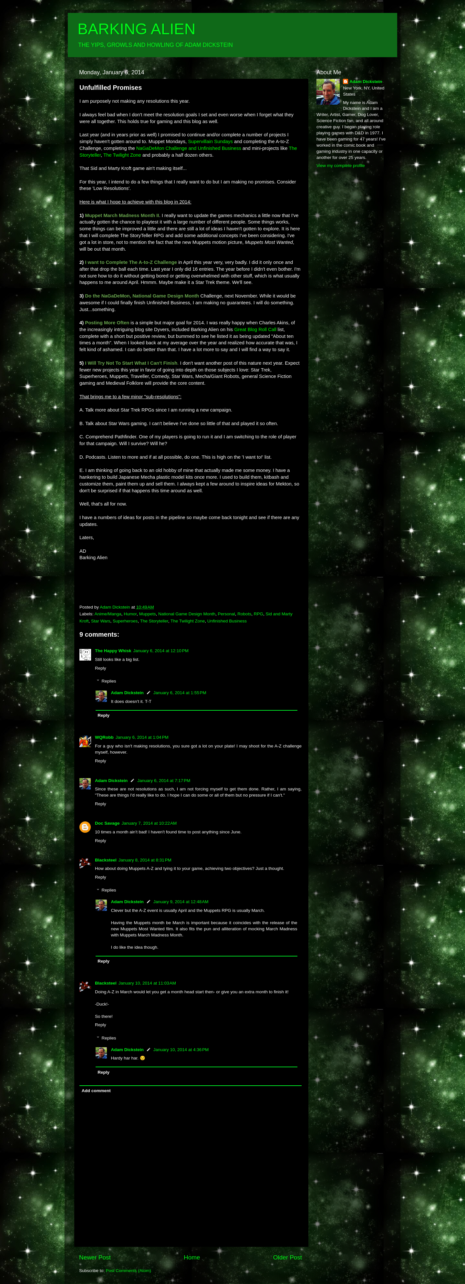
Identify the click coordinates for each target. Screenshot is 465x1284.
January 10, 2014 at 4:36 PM (181, 1049)
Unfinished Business (227, 621)
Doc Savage (107, 823)
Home (192, 1257)
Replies (109, 681)
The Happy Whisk (113, 650)
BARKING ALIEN (136, 28)
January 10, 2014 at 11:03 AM (147, 983)
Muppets (147, 613)
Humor (130, 613)
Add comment (96, 1090)
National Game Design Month (186, 613)
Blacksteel (106, 860)
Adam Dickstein (127, 692)
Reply (100, 668)
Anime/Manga (108, 613)
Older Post (287, 1257)
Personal (226, 613)
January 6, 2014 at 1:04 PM (142, 737)
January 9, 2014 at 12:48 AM (181, 901)
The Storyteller (154, 621)
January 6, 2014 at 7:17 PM (163, 780)
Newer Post (95, 1257)
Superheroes (125, 621)
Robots (244, 613)
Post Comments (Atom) (128, 1270)
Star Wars (100, 621)
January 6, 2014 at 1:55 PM (179, 692)
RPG (258, 613)
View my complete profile (340, 165)
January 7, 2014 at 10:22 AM (149, 823)
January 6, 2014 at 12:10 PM (161, 650)
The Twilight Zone (187, 621)
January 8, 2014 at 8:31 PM (145, 860)
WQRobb (104, 737)
